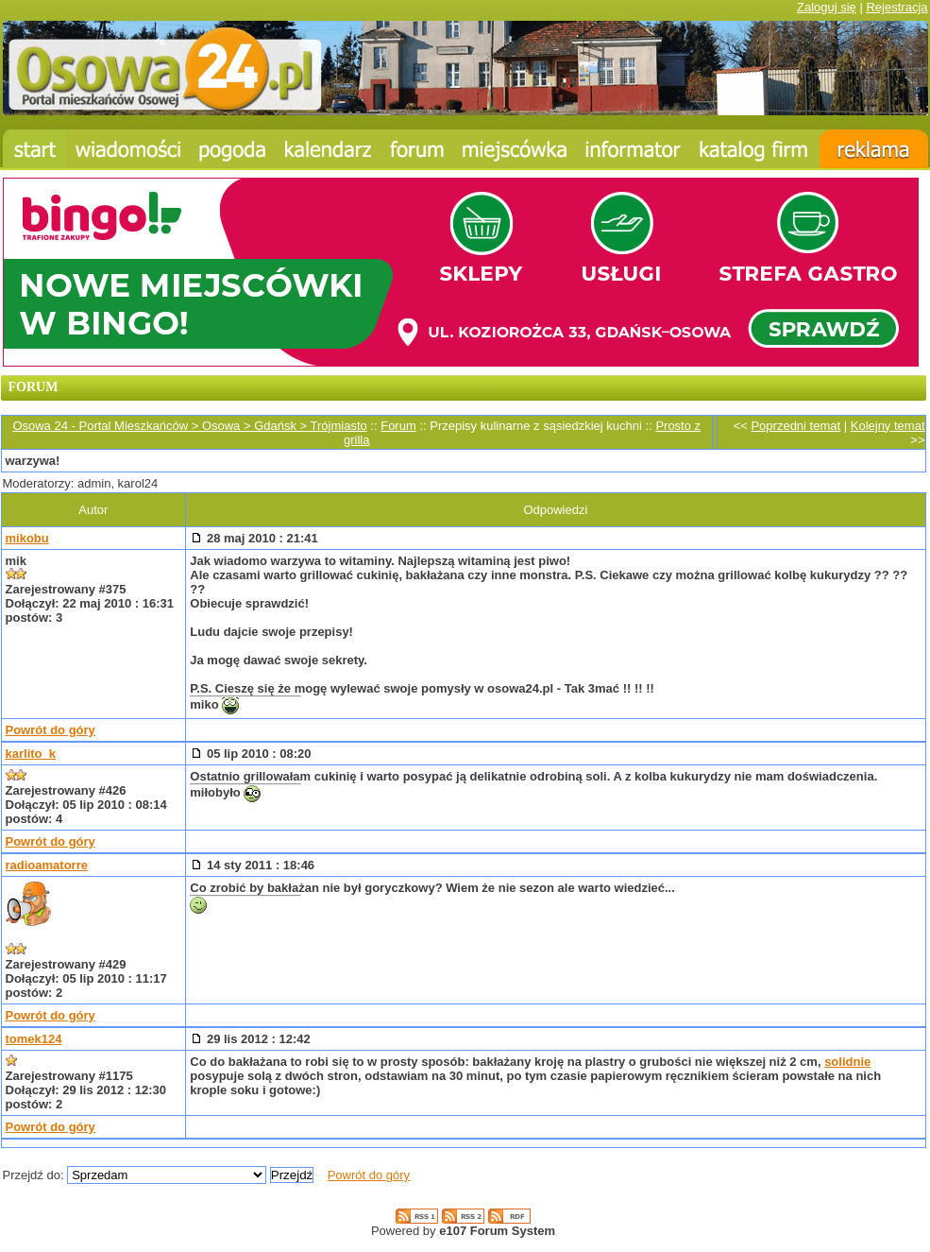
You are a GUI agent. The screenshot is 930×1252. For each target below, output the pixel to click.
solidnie (847, 1062)
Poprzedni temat (795, 426)
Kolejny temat (888, 426)
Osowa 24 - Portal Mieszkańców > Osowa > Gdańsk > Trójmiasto (189, 426)
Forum (398, 426)
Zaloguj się (826, 7)
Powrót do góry (50, 730)
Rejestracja (896, 7)
